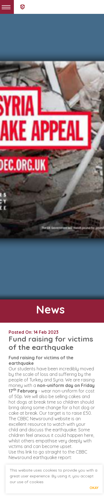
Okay (94, 488)
